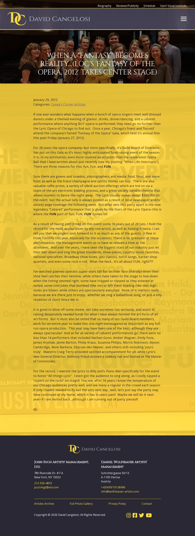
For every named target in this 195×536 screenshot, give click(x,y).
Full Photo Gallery (81, 504)
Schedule (149, 6)
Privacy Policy (117, 504)
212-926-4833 (43, 483)
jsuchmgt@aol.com (46, 487)
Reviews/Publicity (127, 6)
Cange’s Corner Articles (68, 104)
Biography (104, 6)
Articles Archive (44, 504)
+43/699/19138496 (113, 487)
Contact (147, 504)
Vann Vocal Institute (173, 6)
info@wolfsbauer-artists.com (120, 491)
